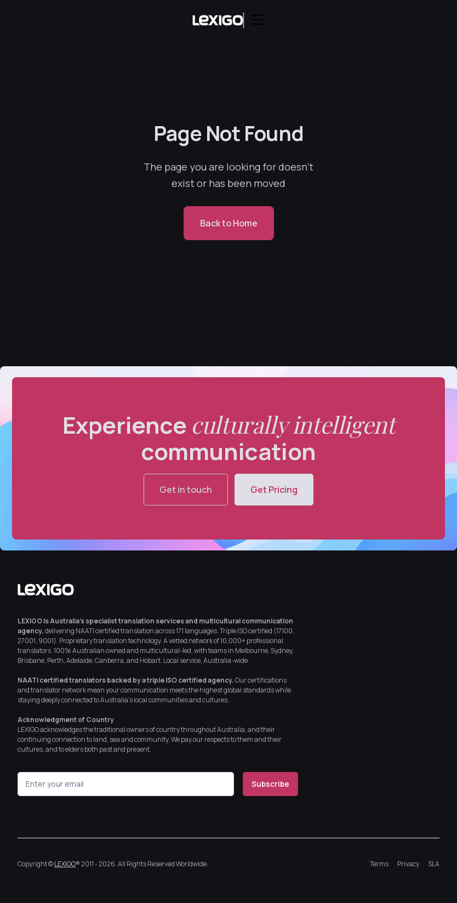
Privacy (408, 863)
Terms (379, 863)
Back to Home (229, 223)
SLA (433, 863)
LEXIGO (65, 863)
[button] (256, 20)
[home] (217, 20)
